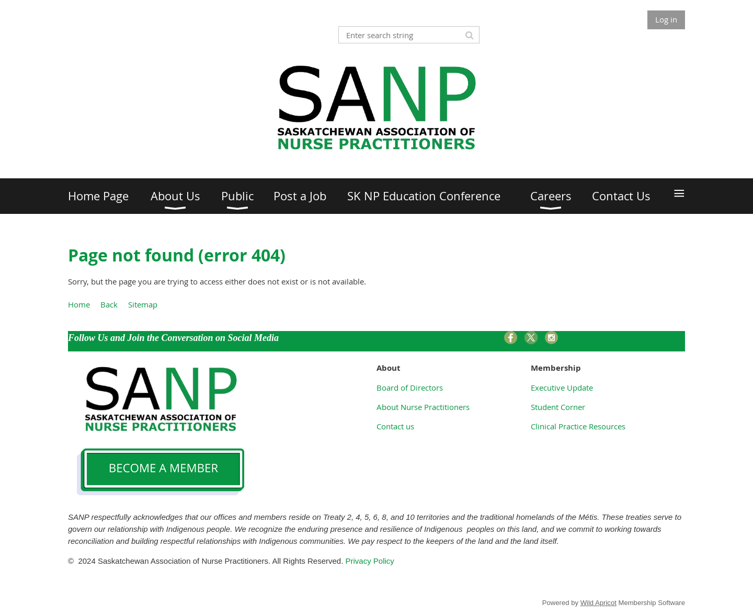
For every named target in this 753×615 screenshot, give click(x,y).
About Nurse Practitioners (423, 407)
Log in (666, 19)
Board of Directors (409, 387)
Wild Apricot (598, 603)
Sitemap (142, 304)
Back (109, 304)
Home (79, 304)
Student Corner (558, 407)
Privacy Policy (371, 560)
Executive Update (562, 387)
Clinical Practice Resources (578, 426)
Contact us (395, 426)
